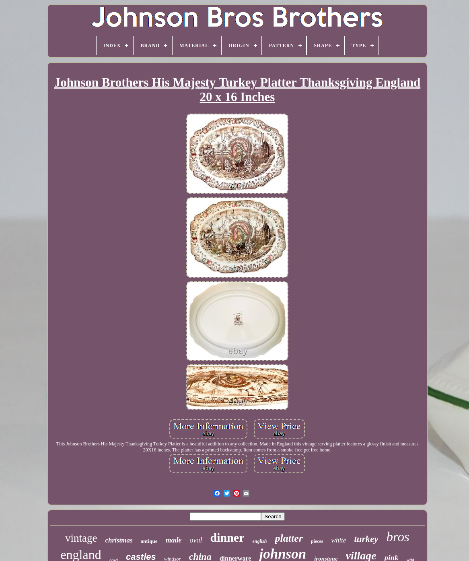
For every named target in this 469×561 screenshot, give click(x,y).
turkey (366, 539)
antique (149, 541)
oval (195, 540)
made (173, 540)
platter (289, 538)
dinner (227, 537)
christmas (119, 540)
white (338, 540)
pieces (317, 541)
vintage (81, 538)
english (260, 541)
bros (397, 537)
